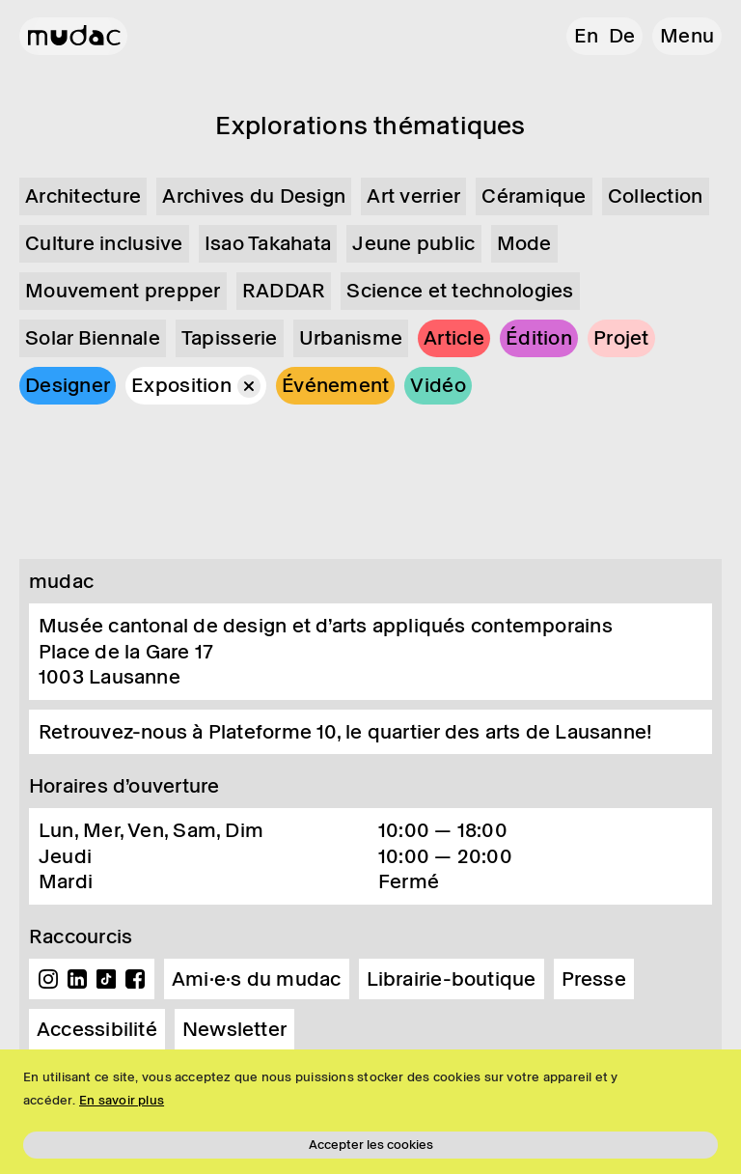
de (622, 35)
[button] (687, 36)
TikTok (106, 979)
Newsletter (234, 1029)
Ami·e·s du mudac (257, 979)
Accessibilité (97, 1029)
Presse (594, 979)
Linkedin (77, 979)
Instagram (48, 979)
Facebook (135, 979)
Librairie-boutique (451, 979)
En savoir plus (121, 1100)
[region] (370, 1111)
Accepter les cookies (371, 1144)
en (586, 35)
